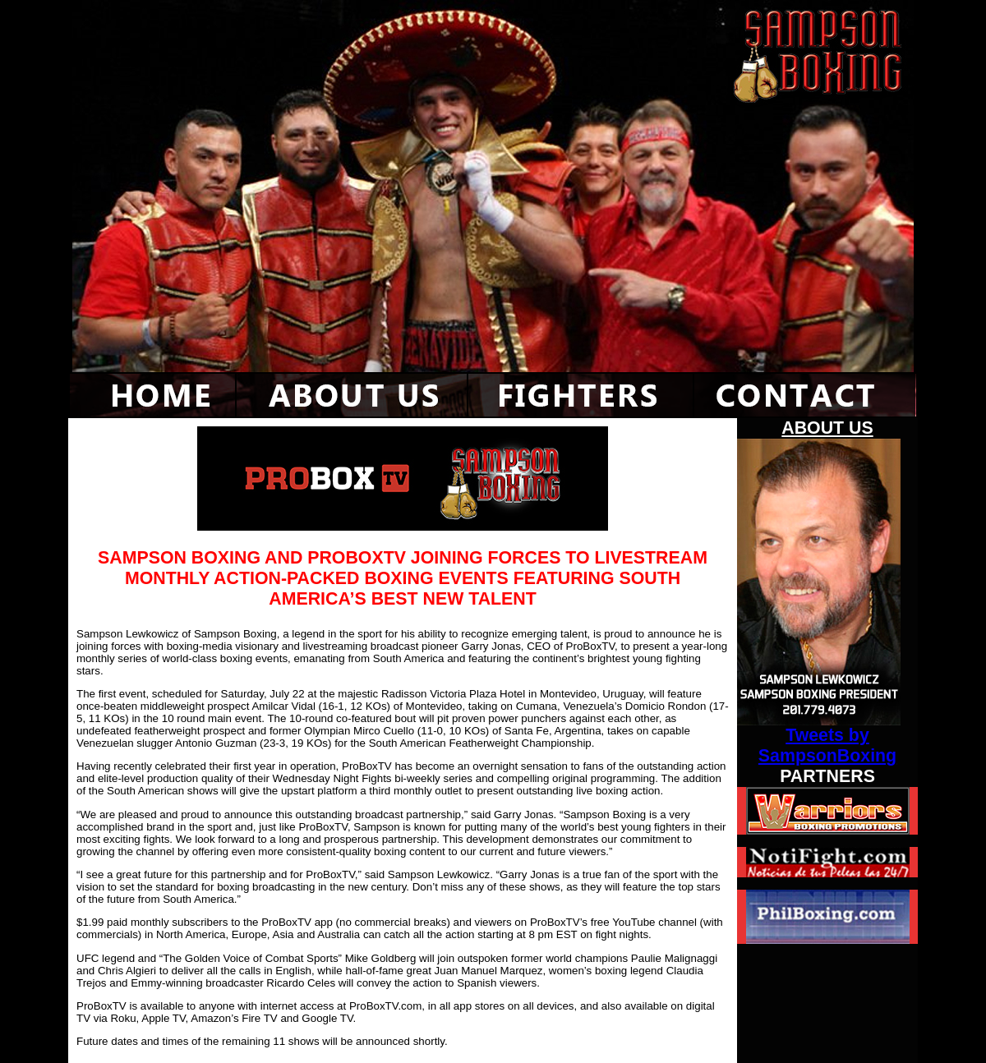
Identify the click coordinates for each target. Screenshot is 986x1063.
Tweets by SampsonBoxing (827, 745)
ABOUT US (827, 428)
